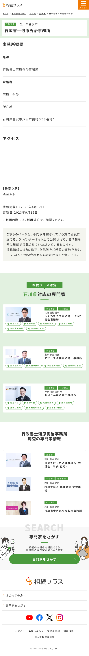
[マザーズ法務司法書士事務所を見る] (44, 358)
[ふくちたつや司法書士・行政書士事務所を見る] (44, 318)
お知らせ (20, 631)
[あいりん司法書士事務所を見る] (44, 398)
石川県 (32, 13)
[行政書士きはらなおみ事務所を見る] (44, 508)
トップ (5, 13)
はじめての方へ (14, 595)
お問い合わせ (36, 631)
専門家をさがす (19, 13)
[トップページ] (12, 5)
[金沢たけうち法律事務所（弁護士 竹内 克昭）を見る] (44, 460)
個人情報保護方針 (44, 637)
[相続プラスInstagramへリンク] (59, 617)
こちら (10, 254)
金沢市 (42, 13)
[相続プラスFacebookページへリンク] (39, 617)
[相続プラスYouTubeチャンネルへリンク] (29, 617)
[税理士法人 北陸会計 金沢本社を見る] (44, 484)
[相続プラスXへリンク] (49, 617)
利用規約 (33, 219)
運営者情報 (53, 631)
